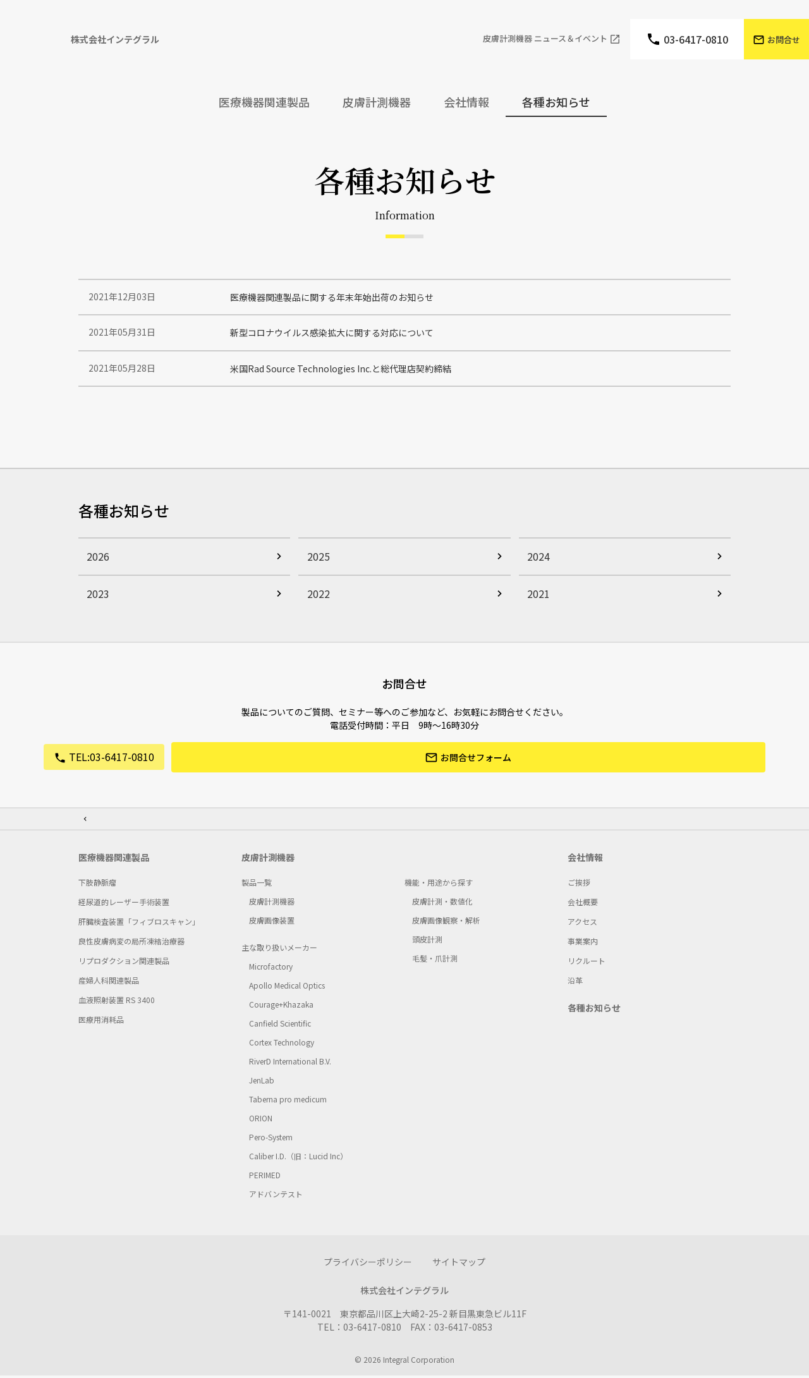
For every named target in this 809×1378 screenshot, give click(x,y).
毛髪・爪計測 (435, 960)
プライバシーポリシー (368, 1264)
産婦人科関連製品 (108, 982)
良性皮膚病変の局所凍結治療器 (131, 943)
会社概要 (583, 904)
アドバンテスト (276, 1196)
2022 (314, 599)
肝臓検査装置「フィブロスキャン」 (139, 923)
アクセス (582, 923)
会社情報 (585, 859)
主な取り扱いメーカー (279, 949)
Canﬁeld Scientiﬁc (280, 1025)
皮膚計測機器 (268, 859)
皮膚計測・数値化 (442, 903)
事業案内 (583, 943)
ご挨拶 (579, 884)
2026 (94, 562)
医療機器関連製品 (113, 859)
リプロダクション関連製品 (123, 963)
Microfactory (271, 968)
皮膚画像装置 (272, 922)
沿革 (575, 982)
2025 (314, 562)
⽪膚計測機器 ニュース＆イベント (545, 39)
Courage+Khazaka (281, 1006)
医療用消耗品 (101, 1021)
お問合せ (783, 40)
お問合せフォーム (476, 765)
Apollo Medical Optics (287, 987)
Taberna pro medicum (288, 1101)
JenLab (261, 1082)
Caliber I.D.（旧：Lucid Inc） (298, 1158)
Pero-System (271, 1139)
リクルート (586, 963)
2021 (535, 599)
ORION (260, 1120)
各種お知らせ (556, 102)
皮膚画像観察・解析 (446, 922)
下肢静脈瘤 (97, 884)
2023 (94, 599)
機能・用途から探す (438, 884)
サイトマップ (458, 1264)
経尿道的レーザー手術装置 (123, 904)
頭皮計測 (427, 941)
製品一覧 (256, 884)
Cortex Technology (281, 1044)
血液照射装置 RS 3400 (116, 1002)
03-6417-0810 (696, 39)
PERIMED (265, 1177)
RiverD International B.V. (290, 1063)
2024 (535, 562)
